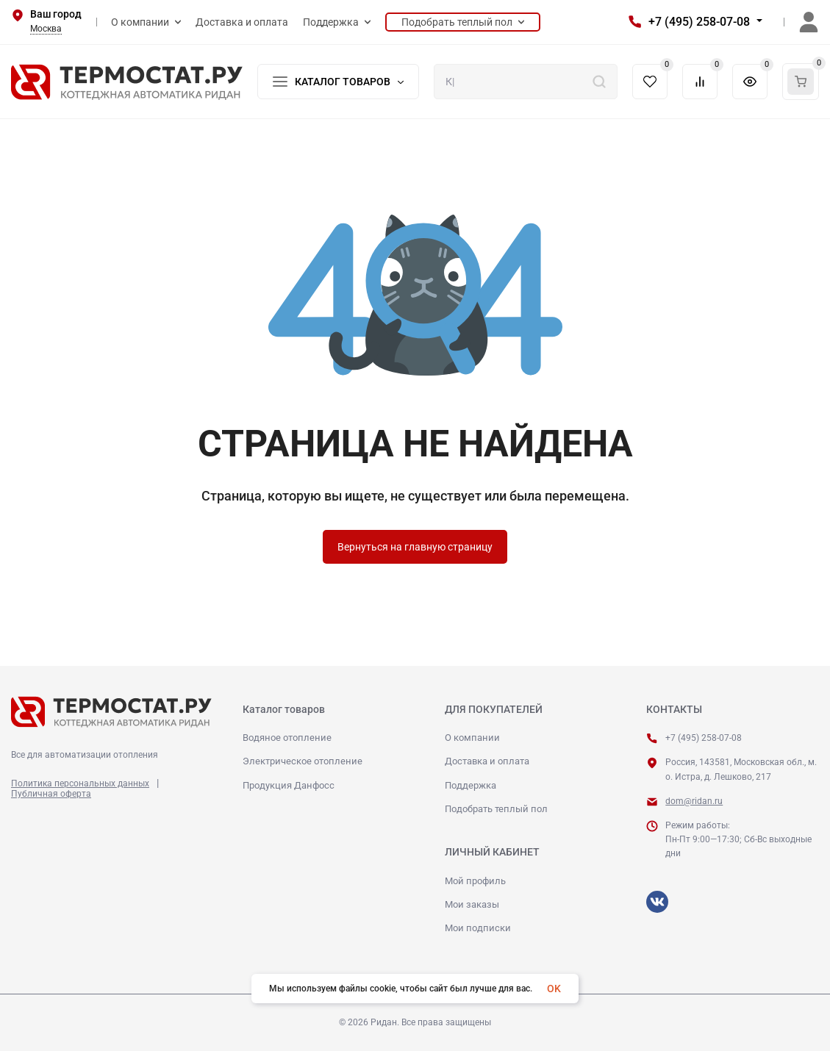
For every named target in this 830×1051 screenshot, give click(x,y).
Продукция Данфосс (288, 785)
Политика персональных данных (80, 783)
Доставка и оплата (487, 761)
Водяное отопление (287, 737)
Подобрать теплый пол (496, 808)
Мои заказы (472, 904)
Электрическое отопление (302, 761)
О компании (472, 737)
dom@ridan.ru (694, 801)
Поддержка (470, 785)
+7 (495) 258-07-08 (699, 22)
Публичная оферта (51, 794)
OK (554, 988)
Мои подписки (478, 927)
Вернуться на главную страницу (415, 547)
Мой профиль (475, 880)
